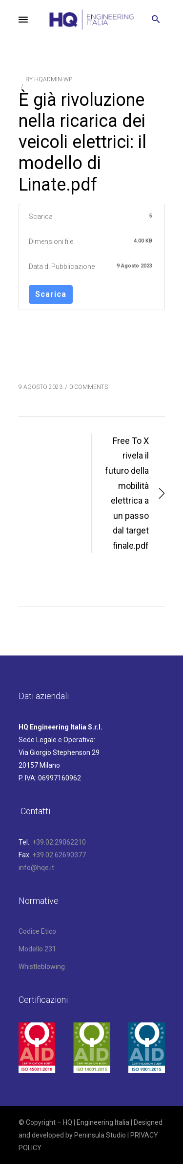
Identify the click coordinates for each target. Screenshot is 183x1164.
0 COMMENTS (88, 387)
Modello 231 (37, 949)
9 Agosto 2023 (40, 387)
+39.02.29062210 (59, 842)
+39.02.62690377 (59, 855)
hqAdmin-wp (53, 79)
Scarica (50, 294)
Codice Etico (37, 931)
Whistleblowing (42, 966)
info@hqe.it (36, 868)
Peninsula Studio (100, 1135)
